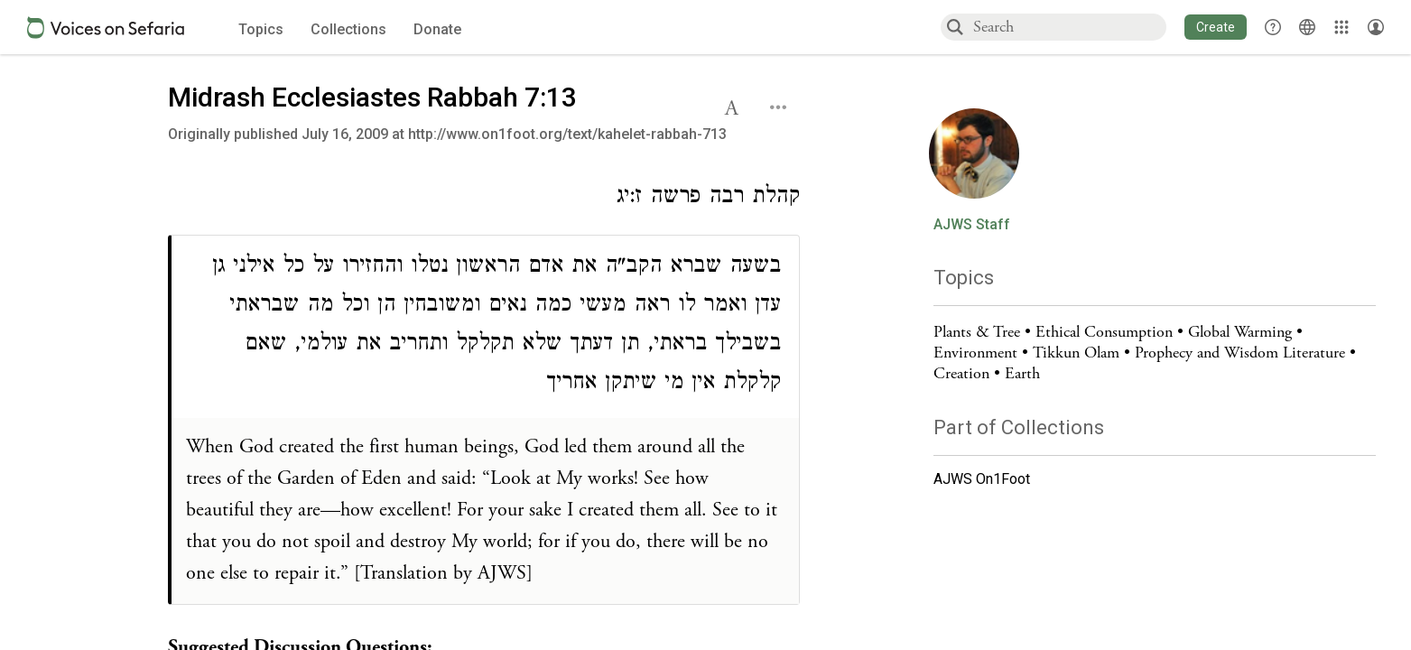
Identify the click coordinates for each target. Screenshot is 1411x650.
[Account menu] (1376, 27)
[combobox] (1068, 26)
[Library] (1341, 27)
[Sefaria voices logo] (105, 27)
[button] (1215, 27)
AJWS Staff (971, 225)
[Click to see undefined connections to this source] (484, 199)
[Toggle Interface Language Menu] (1307, 27)
